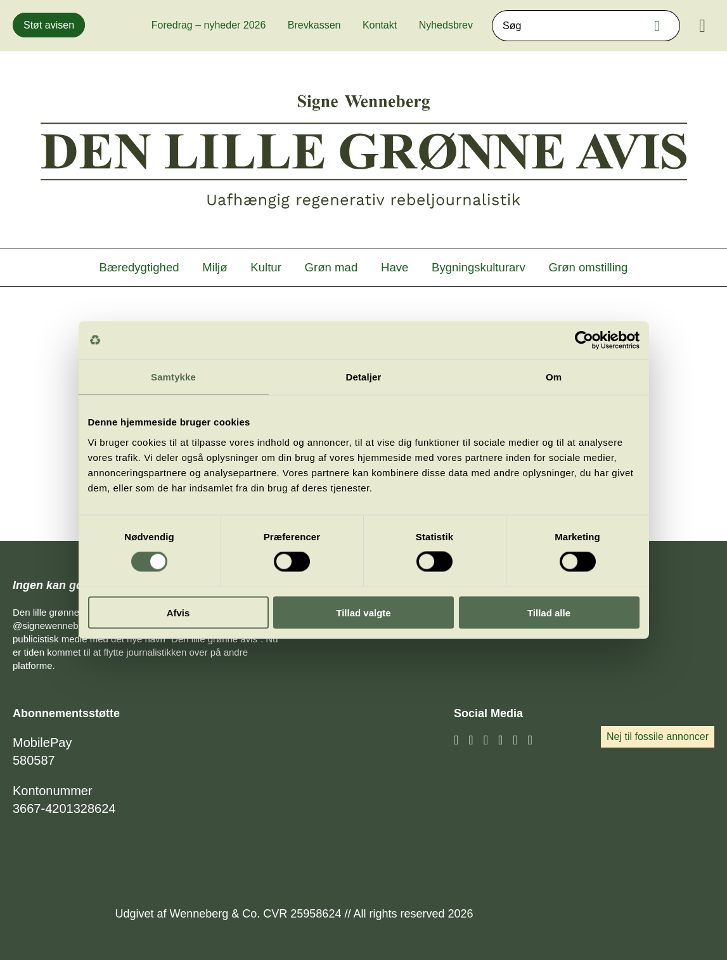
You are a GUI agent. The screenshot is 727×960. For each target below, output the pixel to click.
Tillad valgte (363, 612)
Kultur (265, 267)
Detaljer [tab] (364, 377)
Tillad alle (548, 612)
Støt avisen (48, 25)
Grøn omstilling (588, 267)
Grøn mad (331, 267)
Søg (660, 25)
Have (394, 267)
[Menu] (702, 26)
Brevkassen (314, 25)
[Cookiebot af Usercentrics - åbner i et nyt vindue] (584, 340)
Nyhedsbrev (446, 25)
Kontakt (380, 25)
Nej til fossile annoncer (658, 736)
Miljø (214, 267)
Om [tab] (554, 377)
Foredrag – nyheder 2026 (208, 25)
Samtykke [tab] (173, 377)
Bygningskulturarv (478, 267)
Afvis (178, 612)
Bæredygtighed (139, 267)
